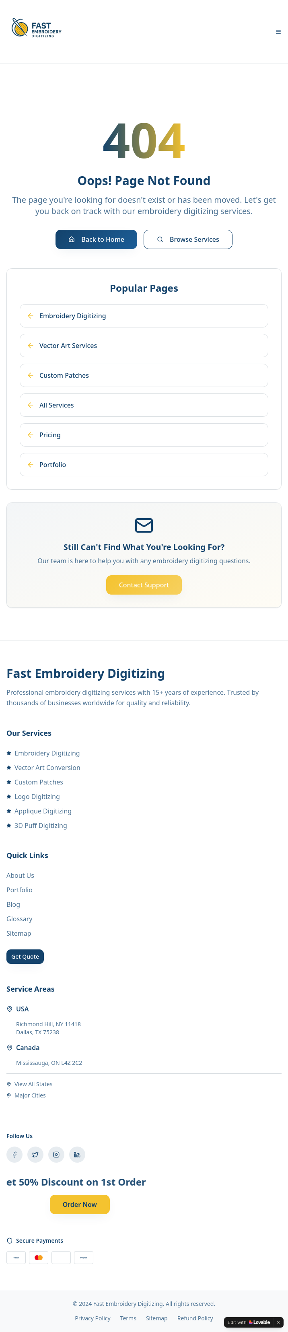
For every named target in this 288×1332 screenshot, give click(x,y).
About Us (20, 875)
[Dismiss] (278, 1322)
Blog (13, 904)
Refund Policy (195, 1318)
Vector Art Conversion (43, 767)
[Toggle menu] (278, 32)
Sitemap (18, 933)
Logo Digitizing (33, 796)
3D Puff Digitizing (36, 825)
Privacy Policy (92, 1318)
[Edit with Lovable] (248, 1322)
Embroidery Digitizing (43, 753)
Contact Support (144, 585)
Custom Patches (34, 782)
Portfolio (19, 889)
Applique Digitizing (39, 811)
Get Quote (25, 956)
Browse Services (188, 239)
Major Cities (26, 1095)
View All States (29, 1084)
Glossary (19, 918)
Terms (128, 1318)
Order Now (80, 1204)
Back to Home (96, 239)
